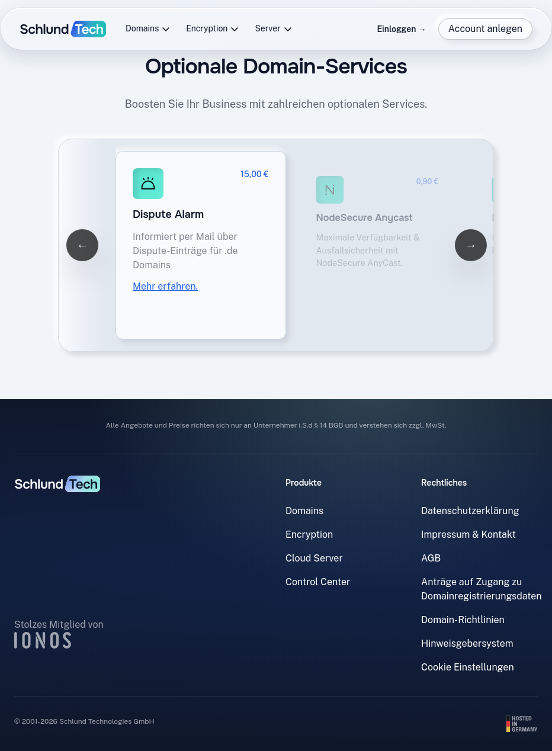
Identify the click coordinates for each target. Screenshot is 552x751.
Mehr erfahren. (165, 286)
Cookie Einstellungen (467, 667)
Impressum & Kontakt (468, 534)
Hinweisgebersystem (467, 643)
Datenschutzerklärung (470, 510)
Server (273, 29)
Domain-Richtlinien (463, 619)
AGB (431, 558)
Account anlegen (485, 28)
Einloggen (401, 29)
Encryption (212, 29)
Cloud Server (314, 558)
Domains (148, 29)
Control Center (317, 582)
